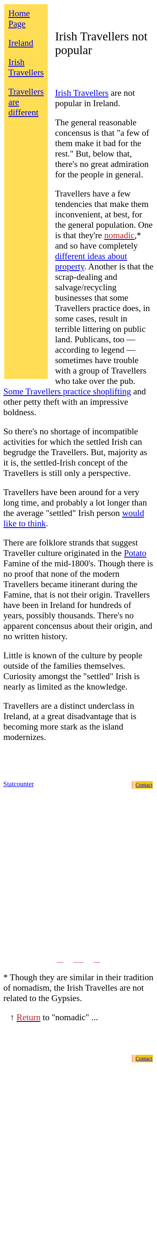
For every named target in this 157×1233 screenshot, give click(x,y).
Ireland (20, 43)
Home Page (19, 18)
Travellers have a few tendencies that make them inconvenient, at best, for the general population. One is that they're (103, 214)
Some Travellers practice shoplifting (67, 391)
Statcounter (18, 783)
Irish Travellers (26, 67)
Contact (144, 785)
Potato (135, 553)
